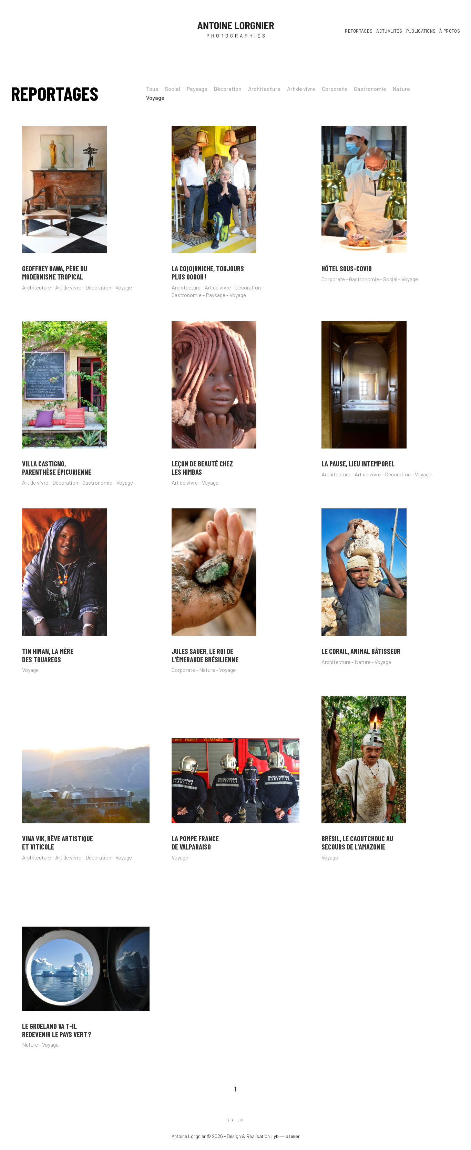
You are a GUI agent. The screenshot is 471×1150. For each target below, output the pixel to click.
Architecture (264, 88)
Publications (421, 31)
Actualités (389, 31)
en (240, 1119)
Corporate (334, 88)
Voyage (155, 97)
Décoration (228, 88)
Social (172, 88)
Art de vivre (301, 88)
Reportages (358, 31)
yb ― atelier (287, 1136)
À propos (449, 31)
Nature (401, 88)
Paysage (197, 88)
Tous (152, 88)
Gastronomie (370, 88)
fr (231, 1119)
